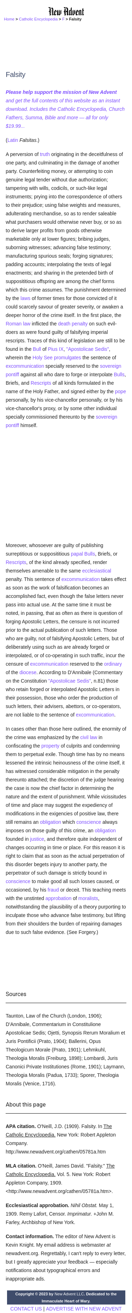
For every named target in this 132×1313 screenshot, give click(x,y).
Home (9, 19)
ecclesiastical (96, 571)
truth (45, 154)
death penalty (73, 323)
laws (25, 298)
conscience (88, 822)
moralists (88, 898)
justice (37, 839)
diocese (27, 672)
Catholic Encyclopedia (38, 19)
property (50, 746)
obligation (50, 822)
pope (120, 391)
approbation (58, 898)
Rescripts (41, 383)
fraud (53, 890)
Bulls (119, 374)
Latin (12, 140)
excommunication (25, 366)
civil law (88, 737)
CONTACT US (26, 1309)
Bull (37, 349)
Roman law (18, 323)
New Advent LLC (69, 1294)
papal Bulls (83, 554)
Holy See (43, 357)
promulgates (67, 357)
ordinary (113, 664)
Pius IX (55, 349)
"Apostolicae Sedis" (87, 349)
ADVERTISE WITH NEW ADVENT (83, 1309)
